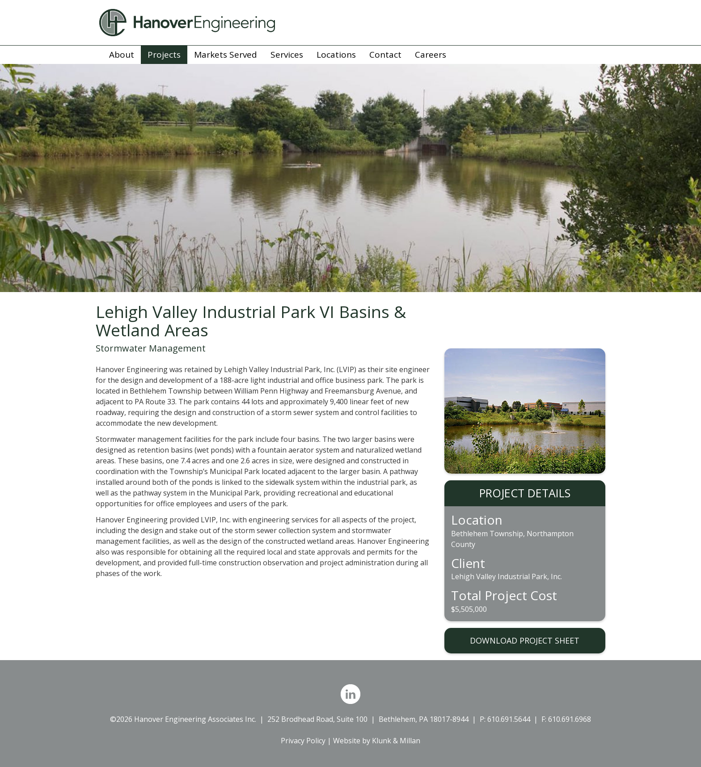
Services (286, 54)
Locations (336, 54)
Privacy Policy (303, 741)
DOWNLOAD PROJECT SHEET (524, 640)
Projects (164, 54)
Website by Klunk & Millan (376, 741)
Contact (385, 54)
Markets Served (225, 54)
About (121, 54)
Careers (430, 54)
